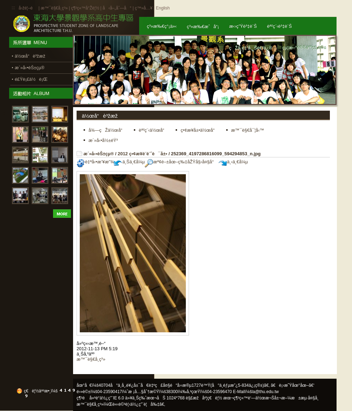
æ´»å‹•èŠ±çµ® (99, 153)
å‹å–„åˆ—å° (117, 8)
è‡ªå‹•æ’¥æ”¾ (95, 161)
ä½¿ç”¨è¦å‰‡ (144, 404)
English (163, 8)
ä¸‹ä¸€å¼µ (233, 161)
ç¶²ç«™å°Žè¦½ (85, 8)
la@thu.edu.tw (265, 391)
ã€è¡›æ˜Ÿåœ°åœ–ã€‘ (292, 385)
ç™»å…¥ (143, 8)
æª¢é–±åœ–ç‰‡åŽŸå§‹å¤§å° (181, 161)
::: (13, 7)
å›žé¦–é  (28, 8)
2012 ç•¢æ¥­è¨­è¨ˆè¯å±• (142, 153)
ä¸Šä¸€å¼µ (129, 161)
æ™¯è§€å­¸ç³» (55, 8)
